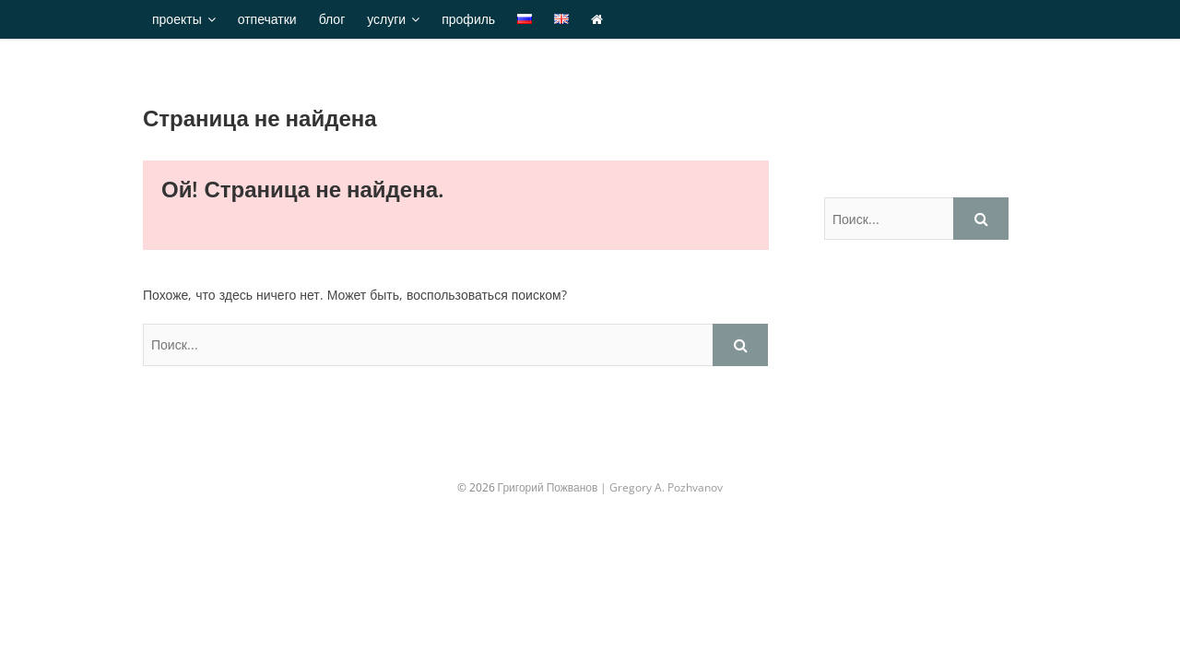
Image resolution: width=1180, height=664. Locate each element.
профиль (468, 19)
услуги (386, 19)
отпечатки (267, 19)
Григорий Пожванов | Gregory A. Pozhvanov (611, 487)
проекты (177, 19)
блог (332, 19)
